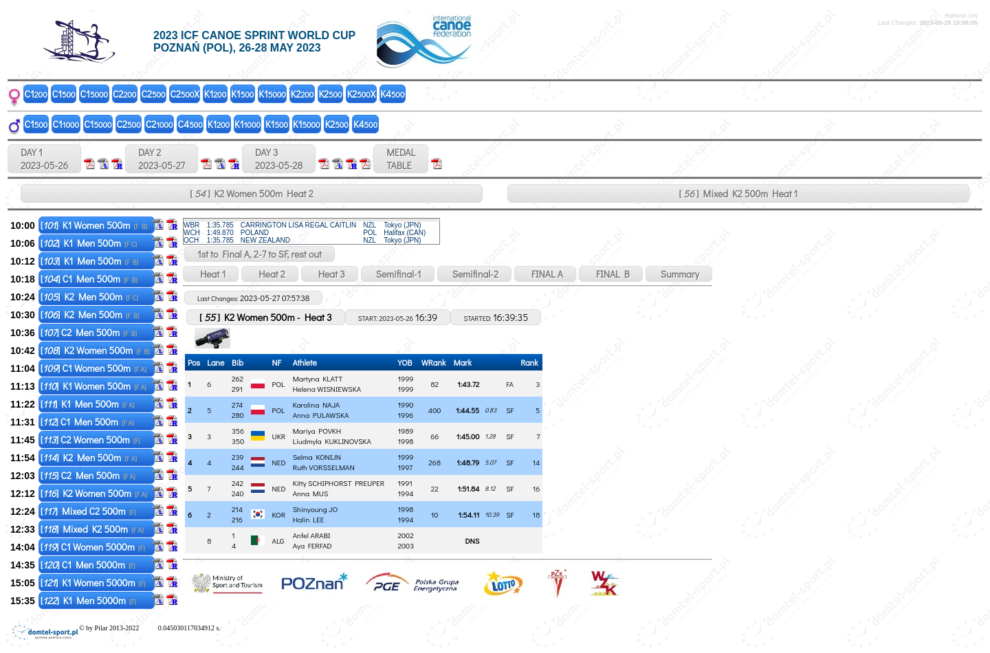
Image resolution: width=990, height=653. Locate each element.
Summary (679, 273)
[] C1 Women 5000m (93, 546)
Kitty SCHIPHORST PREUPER (338, 483)
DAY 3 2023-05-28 (278, 159)
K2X (361, 93)
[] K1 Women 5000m (93, 582)
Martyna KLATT (317, 378)
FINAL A (545, 273)
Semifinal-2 (474, 273)
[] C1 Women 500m (93, 368)
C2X (184, 93)
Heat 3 (329, 273)
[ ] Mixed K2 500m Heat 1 (738, 193)
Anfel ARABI (312, 535)
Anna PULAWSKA (321, 415)
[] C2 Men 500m (89, 332)
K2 (302, 93)
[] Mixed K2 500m (92, 528)
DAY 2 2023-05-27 (161, 159)
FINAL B (611, 273)
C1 (36, 93)
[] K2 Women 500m (95, 350)
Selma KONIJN (317, 457)
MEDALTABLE (400, 159)
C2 (124, 93)
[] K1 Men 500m (89, 243)
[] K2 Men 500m (89, 296)
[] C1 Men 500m (89, 278)
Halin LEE (308, 519)
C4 (190, 124)
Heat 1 (211, 273)
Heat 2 (269, 273)
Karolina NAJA (316, 404)
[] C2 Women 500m (90, 439)
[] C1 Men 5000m (88, 564)
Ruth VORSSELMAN (324, 467)
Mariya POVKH (317, 430)
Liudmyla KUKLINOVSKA (332, 441)
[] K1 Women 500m (94, 225)
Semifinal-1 (397, 273)
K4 (392, 93)
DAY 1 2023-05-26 (44, 159)
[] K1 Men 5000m (88, 600)
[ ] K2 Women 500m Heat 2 (251, 193)
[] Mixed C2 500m (88, 511)
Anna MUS (311, 493)
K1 (215, 93)
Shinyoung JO (315, 509)
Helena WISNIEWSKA (327, 389)
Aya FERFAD (312, 545)
